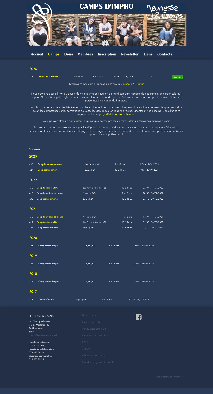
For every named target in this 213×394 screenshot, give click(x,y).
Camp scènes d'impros (47, 198)
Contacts (164, 54)
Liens (148, 54)
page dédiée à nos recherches (117, 114)
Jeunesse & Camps (132, 84)
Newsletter (130, 54)
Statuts (86, 348)
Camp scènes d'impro (48, 169)
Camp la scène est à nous (50, 164)
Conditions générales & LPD (99, 362)
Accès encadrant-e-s (94, 328)
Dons (68, 54)
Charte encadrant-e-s (95, 355)
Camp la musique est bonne (50, 193)
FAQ (85, 342)
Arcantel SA (179, 376)
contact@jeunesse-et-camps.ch (43, 335)
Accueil (37, 54)
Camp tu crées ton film (47, 76)
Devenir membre (92, 322)
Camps (53, 54)
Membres (85, 54)
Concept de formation (95, 335)
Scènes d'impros (46, 299)
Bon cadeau (89, 315)
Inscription (107, 54)
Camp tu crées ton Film (47, 222)
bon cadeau (76, 121)
